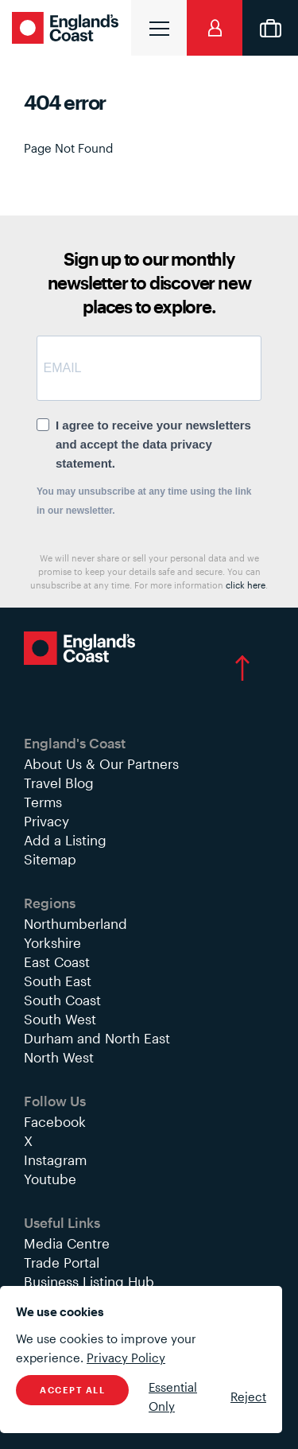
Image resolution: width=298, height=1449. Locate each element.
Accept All (72, 1390)
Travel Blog (59, 783)
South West (60, 1019)
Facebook (55, 1121)
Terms (43, 802)
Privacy (46, 821)
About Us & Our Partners (101, 763)
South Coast (62, 1000)
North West (59, 1057)
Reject (248, 1396)
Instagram (55, 1159)
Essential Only (173, 1396)
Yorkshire (52, 942)
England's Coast (67, 28)
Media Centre (67, 1243)
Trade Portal (61, 1262)
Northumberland (75, 923)
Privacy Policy (126, 1357)
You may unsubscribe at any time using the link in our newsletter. (144, 501)
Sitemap (50, 859)
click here (245, 585)
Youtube (50, 1179)
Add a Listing (65, 840)
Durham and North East (97, 1038)
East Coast (57, 961)
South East (57, 981)
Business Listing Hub (89, 1281)
